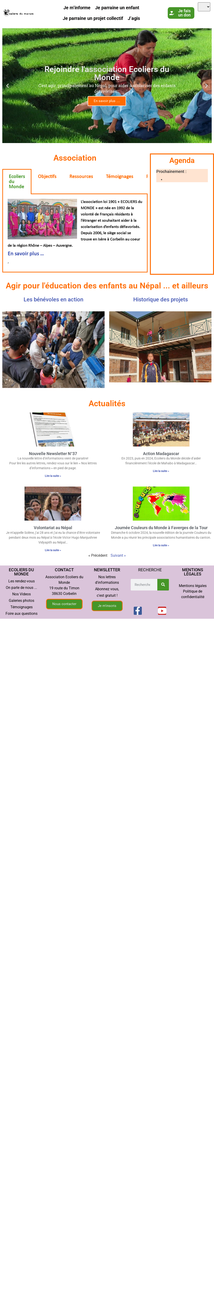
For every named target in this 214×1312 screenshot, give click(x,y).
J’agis (134, 18)
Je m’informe (76, 7)
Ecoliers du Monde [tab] (17, 182)
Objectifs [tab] (47, 176)
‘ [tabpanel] (75, 232)
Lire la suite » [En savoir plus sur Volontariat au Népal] (53, 550)
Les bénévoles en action (53, 299)
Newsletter (107, 569)
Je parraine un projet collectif (93, 18)
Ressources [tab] (81, 176)
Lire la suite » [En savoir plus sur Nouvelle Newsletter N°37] (53, 476)
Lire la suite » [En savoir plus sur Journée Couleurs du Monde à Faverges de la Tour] (161, 545)
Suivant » (118, 555)
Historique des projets (160, 299)
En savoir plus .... (107, 101)
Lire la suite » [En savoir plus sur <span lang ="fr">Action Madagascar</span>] (161, 471)
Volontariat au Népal (53, 527)
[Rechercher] (163, 584)
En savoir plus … (26, 254)
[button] (7, 86)
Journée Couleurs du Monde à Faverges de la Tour (161, 527)
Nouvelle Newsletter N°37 (53, 453)
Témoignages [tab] (119, 176)
